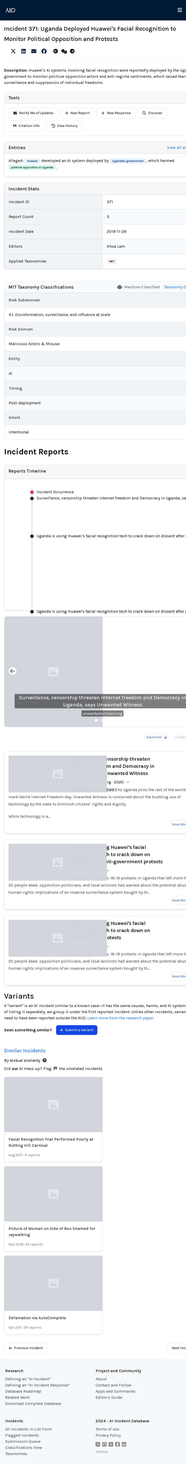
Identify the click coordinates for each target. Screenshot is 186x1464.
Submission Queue (22, 1441)
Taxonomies (16, 1453)
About (101, 1378)
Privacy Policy (108, 1435)
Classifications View (23, 1447)
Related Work (17, 1397)
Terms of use (107, 1429)
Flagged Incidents (22, 1435)
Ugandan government (127, 161)
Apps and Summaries (116, 1391)
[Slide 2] (102, 720)
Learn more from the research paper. (120, 1017)
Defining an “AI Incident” (28, 1378)
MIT (112, 261)
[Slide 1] (96, 720)
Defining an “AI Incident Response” (37, 1385)
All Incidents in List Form (28, 1429)
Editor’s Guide (109, 1397)
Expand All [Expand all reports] (157, 737)
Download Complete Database (33, 1403)
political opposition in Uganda (32, 167)
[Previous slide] (12, 671)
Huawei (32, 161)
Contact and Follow (113, 1385)
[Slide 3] (108, 720)
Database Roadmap (23, 1391)
